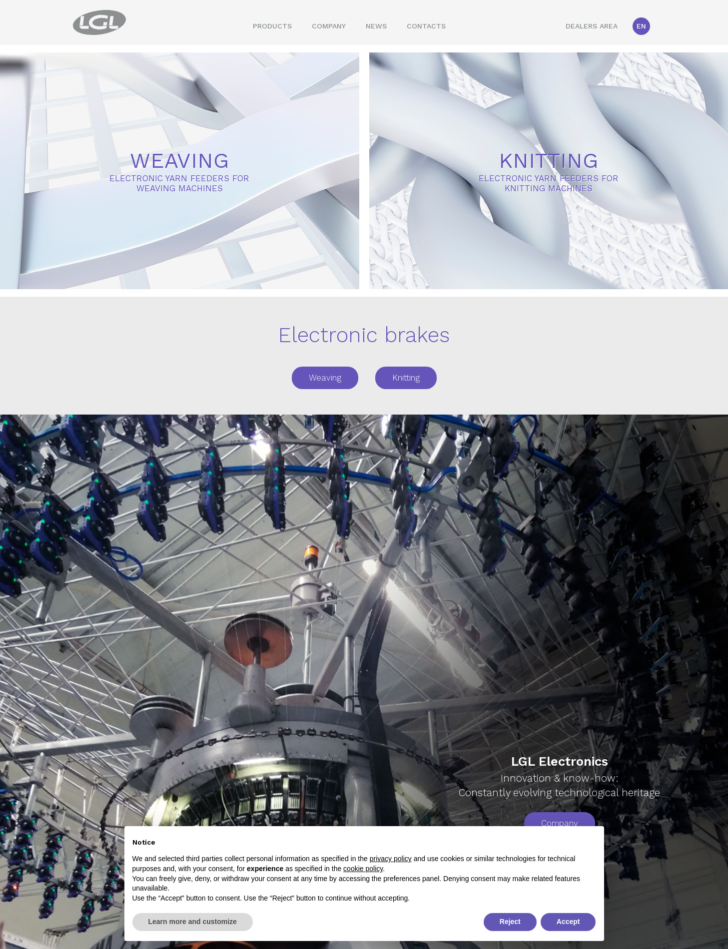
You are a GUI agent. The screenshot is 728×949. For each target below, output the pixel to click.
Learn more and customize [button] (192, 922)
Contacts (426, 26)
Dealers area (592, 26)
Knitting (406, 378)
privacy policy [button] (391, 859)
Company (329, 26)
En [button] (641, 26)
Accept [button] (568, 922)
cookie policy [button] (363, 869)
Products (272, 26)
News (376, 26)
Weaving (325, 378)
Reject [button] (510, 922)
